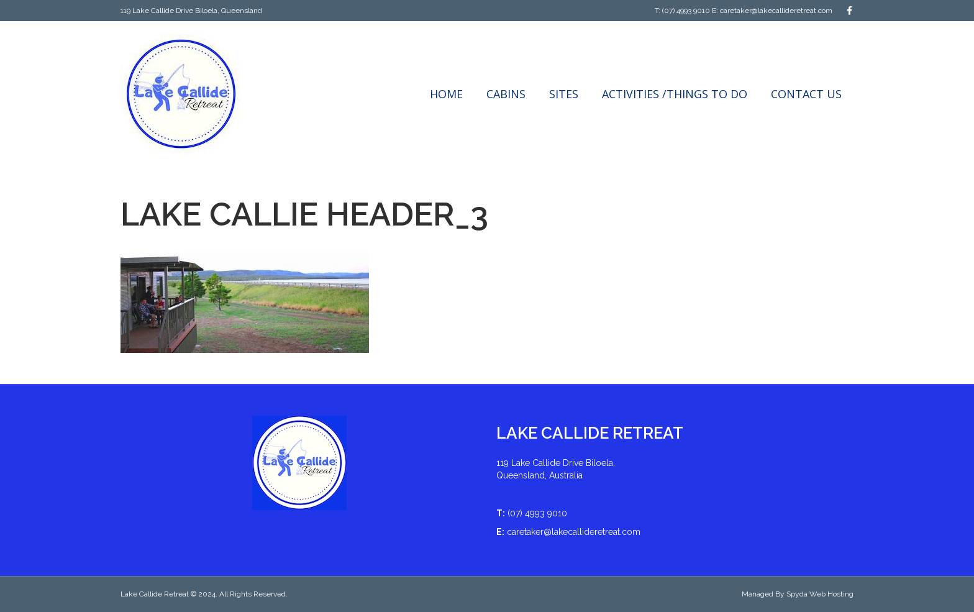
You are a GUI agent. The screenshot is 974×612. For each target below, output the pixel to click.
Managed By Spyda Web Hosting (797, 594)
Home (446, 93)
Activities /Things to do (674, 93)
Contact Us (806, 93)
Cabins (506, 93)
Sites (563, 93)
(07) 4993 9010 (686, 10)
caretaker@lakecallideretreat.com (776, 10)
